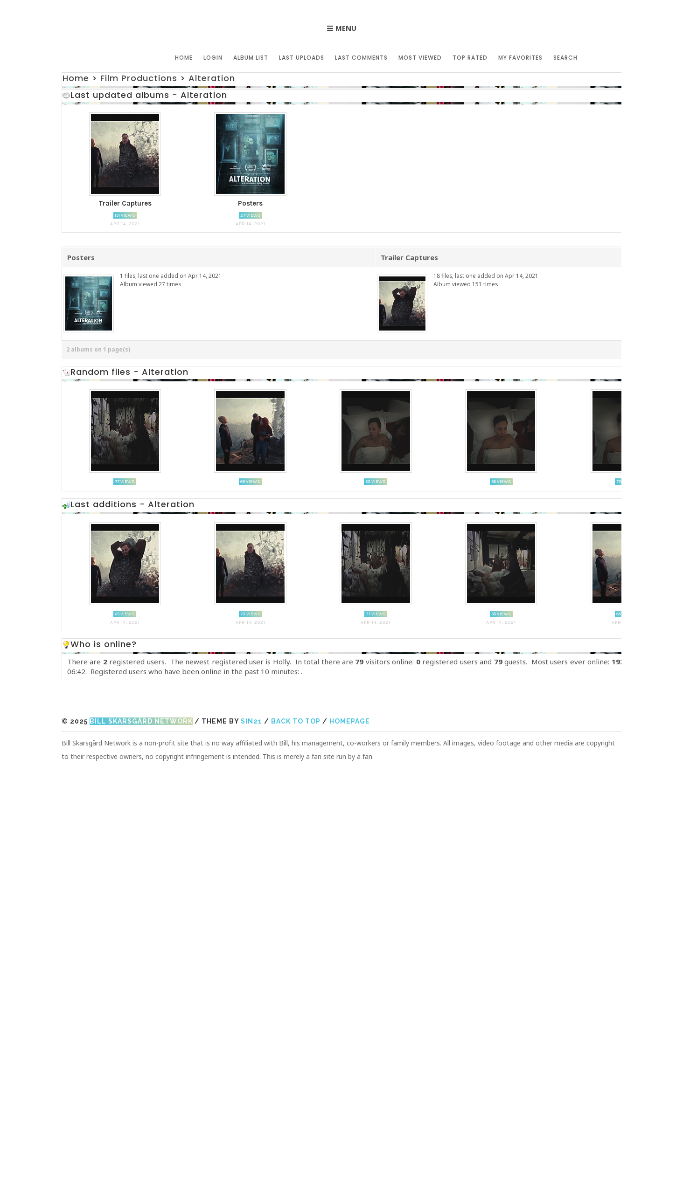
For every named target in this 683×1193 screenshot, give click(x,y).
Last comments (361, 58)
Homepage (349, 721)
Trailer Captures (409, 257)
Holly (281, 661)
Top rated (470, 58)
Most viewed (420, 58)
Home (184, 58)
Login (213, 58)
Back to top (296, 721)
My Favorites (520, 58)
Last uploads (301, 58)
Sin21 (251, 721)
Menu (345, 28)
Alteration (211, 78)
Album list (250, 58)
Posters (81, 257)
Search (565, 58)
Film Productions (138, 78)
